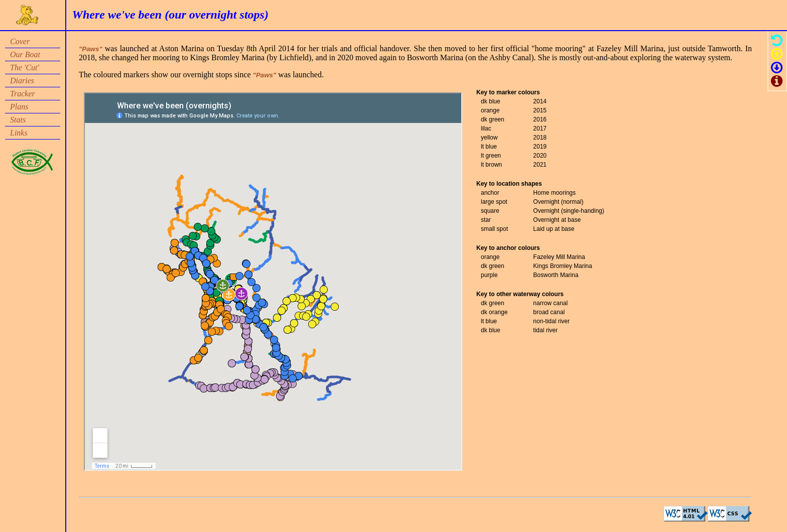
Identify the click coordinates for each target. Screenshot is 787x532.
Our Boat (25, 54)
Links (19, 132)
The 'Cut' (24, 67)
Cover (20, 41)
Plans (19, 106)
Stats (18, 119)
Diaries (22, 80)
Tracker (22, 93)
